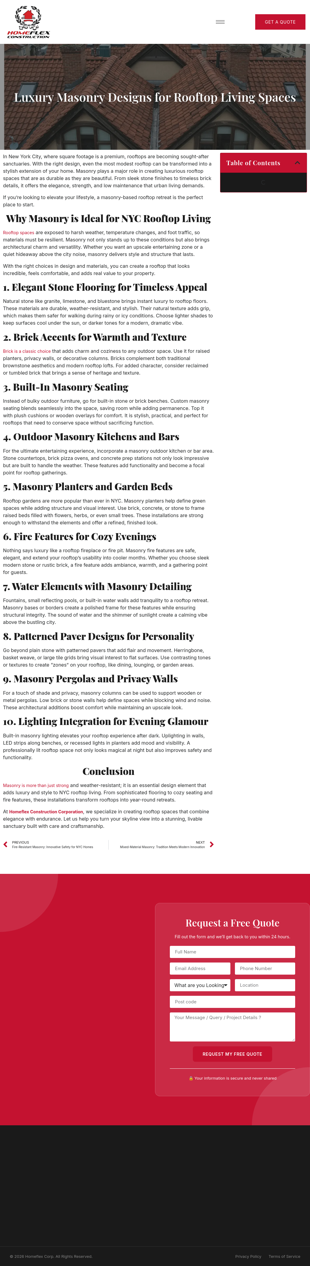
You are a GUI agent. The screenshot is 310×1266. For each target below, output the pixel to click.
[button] (298, 163)
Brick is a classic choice (27, 351)
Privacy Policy (248, 1256)
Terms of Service (284, 1256)
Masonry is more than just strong (36, 785)
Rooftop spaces (18, 232)
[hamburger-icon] (220, 22)
